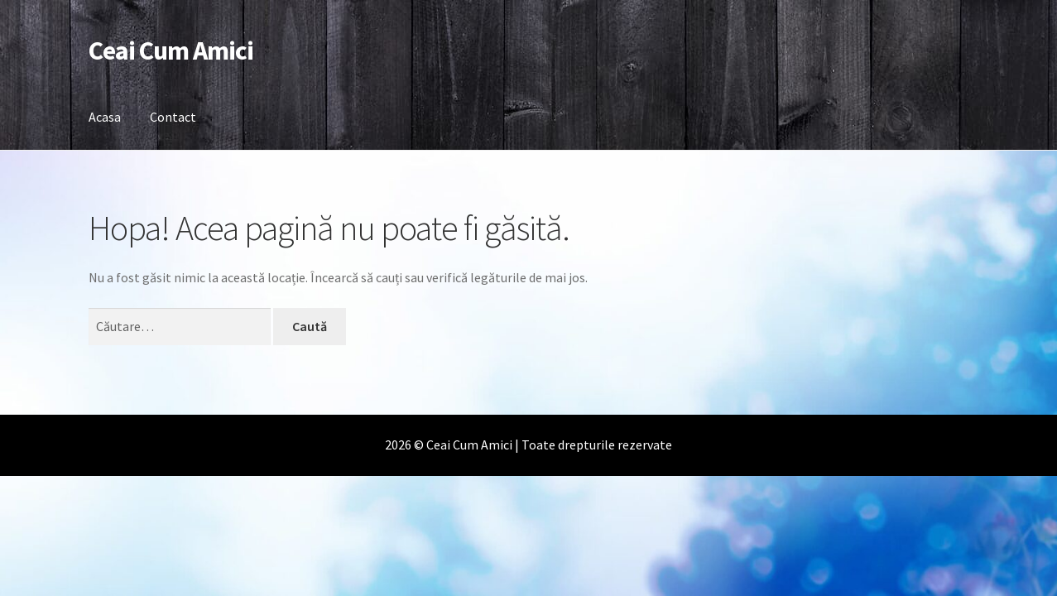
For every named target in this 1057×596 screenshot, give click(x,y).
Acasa (105, 116)
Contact (173, 116)
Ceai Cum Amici (171, 50)
